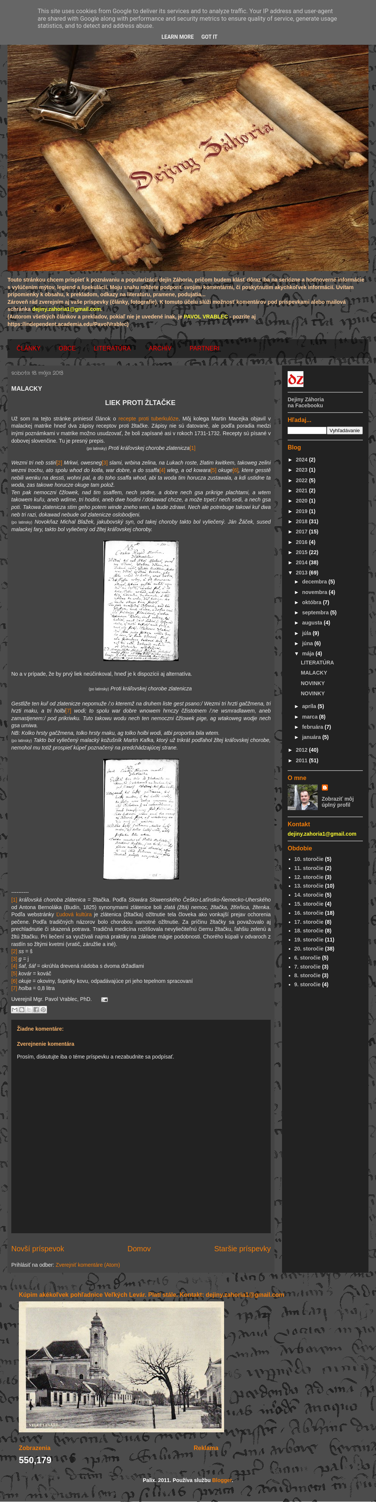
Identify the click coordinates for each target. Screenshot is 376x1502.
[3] (105, 463)
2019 (302, 511)
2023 (302, 470)
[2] (59, 463)
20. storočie (309, 949)
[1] (193, 448)
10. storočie (309, 859)
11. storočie (309, 868)
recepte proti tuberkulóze (148, 419)
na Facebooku (305, 405)
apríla (309, 706)
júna (308, 643)
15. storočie (309, 904)
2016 (302, 542)
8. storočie (307, 975)
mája (308, 653)
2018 (302, 521)
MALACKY (314, 673)
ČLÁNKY (29, 348)
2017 (302, 532)
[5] (214, 470)
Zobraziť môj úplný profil (338, 802)
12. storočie (309, 877)
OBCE (67, 348)
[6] (236, 470)
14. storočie (309, 895)
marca (310, 717)
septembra (316, 612)
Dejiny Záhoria (306, 399)
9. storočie (307, 984)
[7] (68, 711)
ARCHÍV (160, 348)
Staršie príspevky (242, 1249)
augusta (313, 623)
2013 (302, 573)
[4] (162, 470)
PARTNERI (204, 348)
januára (312, 737)
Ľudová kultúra (74, 914)
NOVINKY (313, 683)
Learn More (177, 37)
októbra (312, 602)
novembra (315, 592)
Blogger (222, 1480)
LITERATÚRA (112, 348)
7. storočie (307, 967)
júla (307, 633)
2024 (302, 460)
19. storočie (309, 940)
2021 (302, 490)
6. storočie (307, 958)
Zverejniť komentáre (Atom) (88, 1265)
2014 (302, 562)
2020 (302, 501)
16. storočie (309, 913)
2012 (302, 750)
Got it (209, 37)
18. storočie (309, 931)
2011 (302, 760)
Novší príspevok (37, 1249)
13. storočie (309, 886)
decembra (315, 582)
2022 (302, 480)
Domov (139, 1249)
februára (313, 727)
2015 (302, 552)
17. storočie (309, 922)
